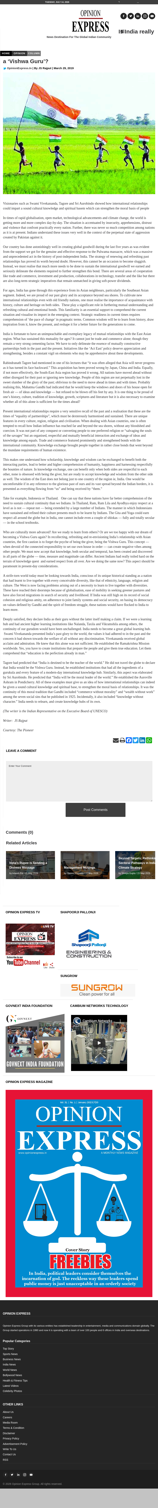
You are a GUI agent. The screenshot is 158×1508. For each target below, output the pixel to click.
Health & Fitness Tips (15, 1380)
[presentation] (34, 810)
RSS (5, 1459)
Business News (12, 1359)
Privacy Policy (11, 1438)
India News (9, 1364)
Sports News (10, 1354)
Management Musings (79, 867)
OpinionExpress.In (17, 68)
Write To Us (9, 1449)
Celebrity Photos (12, 1391)
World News (10, 1369)
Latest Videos (11, 1385)
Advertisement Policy (15, 1443)
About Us (8, 1411)
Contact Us (9, 1454)
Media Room (10, 1422)
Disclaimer (9, 1433)
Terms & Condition (13, 1427)
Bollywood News (12, 1375)
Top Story (8, 1348)
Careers (7, 1417)
